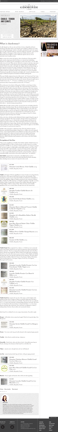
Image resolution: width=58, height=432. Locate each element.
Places (53, 15)
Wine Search (15, 389)
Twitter (43, 1)
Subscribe (55, 1)
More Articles (7, 389)
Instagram (49, 1)
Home (2, 389)
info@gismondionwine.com (28, 428)
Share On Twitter (7, 37)
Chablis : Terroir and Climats (8, 20)
